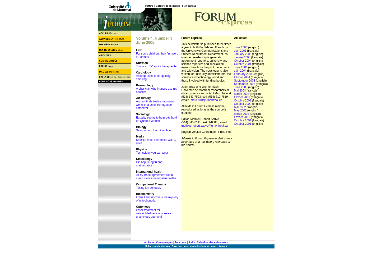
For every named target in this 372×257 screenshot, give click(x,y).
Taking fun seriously (148, 187)
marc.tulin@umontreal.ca (206, 100)
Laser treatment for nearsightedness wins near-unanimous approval (153, 213)
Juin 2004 (240, 70)
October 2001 (242, 123)
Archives (149, 242)
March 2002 (241, 113)
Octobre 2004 (243, 64)
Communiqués (164, 242)
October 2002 (242, 104)
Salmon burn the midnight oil (154, 130)
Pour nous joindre (185, 242)
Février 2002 (242, 117)
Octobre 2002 (242, 100)
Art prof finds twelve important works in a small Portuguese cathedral (155, 105)
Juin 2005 (240, 50)
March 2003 (241, 94)
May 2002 (240, 110)
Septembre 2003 (244, 84)
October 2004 (242, 60)
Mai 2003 (240, 90)
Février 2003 (242, 97)
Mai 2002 (240, 107)
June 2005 (240, 47)
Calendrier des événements (212, 242)
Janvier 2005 (242, 57)
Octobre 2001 (242, 120)
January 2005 (242, 54)
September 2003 (244, 80)
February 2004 (243, 74)
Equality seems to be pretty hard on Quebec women (156, 119)
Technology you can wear (152, 152)
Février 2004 (242, 77)
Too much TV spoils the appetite (156, 66)
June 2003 (240, 87)
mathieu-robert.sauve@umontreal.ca (204, 125)
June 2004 (240, 67)
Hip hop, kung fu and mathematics (149, 164)
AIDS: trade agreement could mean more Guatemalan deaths (156, 176)
